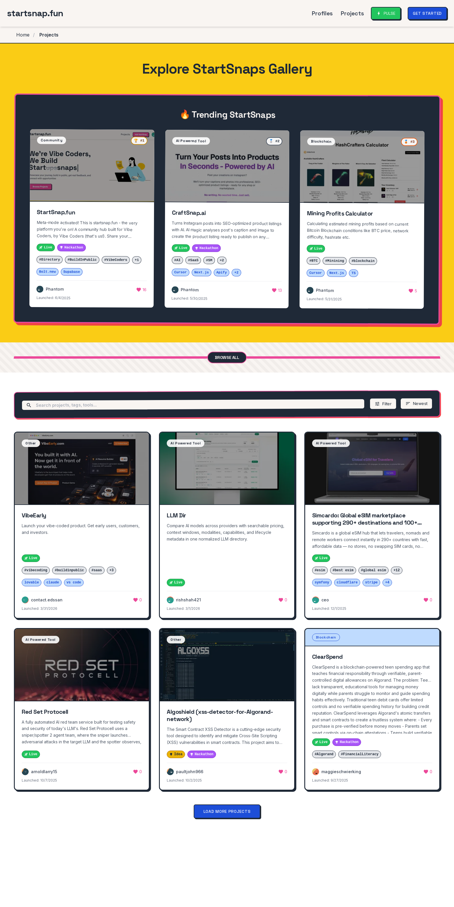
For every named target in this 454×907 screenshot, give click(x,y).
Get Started (427, 13)
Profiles (322, 13)
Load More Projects (227, 811)
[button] (92, 218)
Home (23, 35)
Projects (352, 13)
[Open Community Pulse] (386, 13)
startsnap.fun (35, 13)
